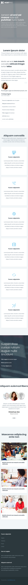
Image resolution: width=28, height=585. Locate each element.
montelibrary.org (11, 580)
